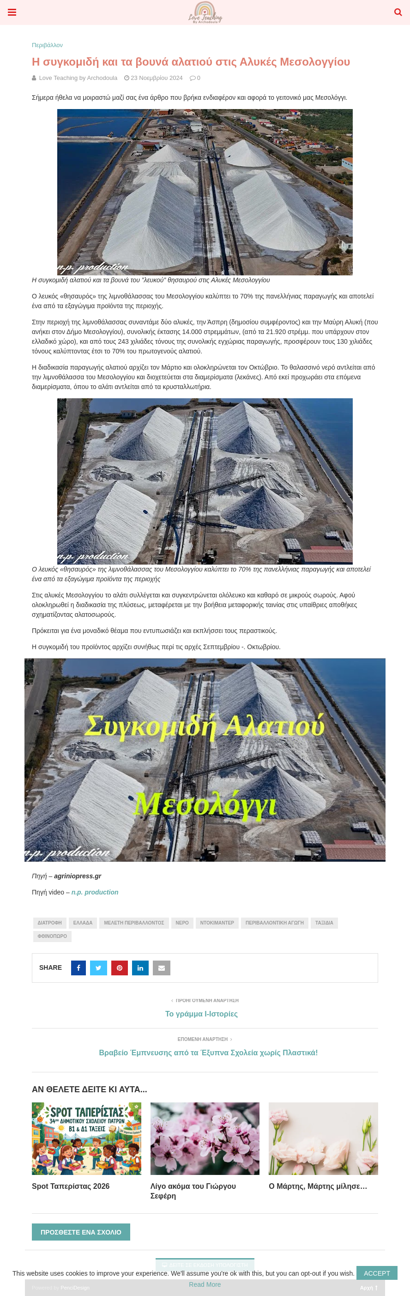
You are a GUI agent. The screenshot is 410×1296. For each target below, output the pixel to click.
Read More (205, 1284)
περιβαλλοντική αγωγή (275, 922)
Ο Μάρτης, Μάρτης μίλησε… (318, 1186)
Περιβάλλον (47, 45)
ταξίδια (324, 922)
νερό (182, 922)
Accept (377, 1273)
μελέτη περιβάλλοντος (134, 922)
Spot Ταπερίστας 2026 (70, 1186)
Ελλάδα (83, 922)
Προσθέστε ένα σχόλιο (81, 1232)
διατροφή (50, 922)
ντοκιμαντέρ (217, 922)
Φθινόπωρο (52, 936)
